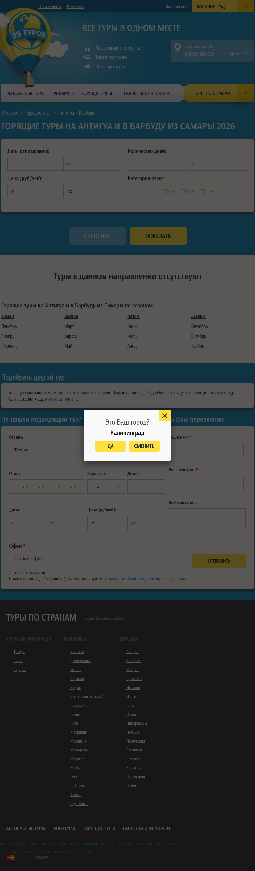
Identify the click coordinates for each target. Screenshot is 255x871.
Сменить (144, 446)
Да (110, 446)
